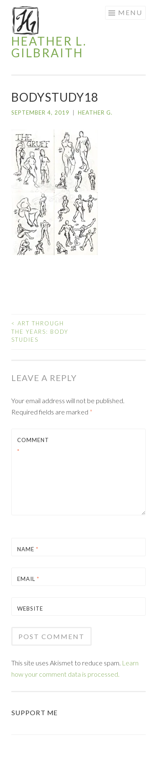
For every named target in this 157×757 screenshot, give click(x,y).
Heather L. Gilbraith (49, 47)
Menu (130, 12)
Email (28, 578)
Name (28, 549)
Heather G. (95, 112)
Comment (33, 446)
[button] (26, 20)
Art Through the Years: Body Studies (39, 331)
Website (30, 608)
